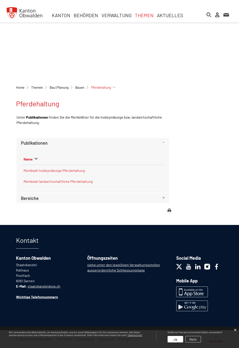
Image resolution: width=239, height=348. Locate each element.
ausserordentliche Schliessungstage (116, 270)
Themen (144, 15)
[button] (37, 87)
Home (20, 87)
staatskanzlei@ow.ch (44, 286)
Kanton (61, 15)
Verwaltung (116, 15)
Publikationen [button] (34, 143)
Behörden (86, 15)
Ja (175, 339)
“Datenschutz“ (134, 335)
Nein (193, 339)
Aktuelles (170, 15)
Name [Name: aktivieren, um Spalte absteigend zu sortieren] (28, 159)
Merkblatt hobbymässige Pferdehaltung (54, 170)
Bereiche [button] (30, 198)
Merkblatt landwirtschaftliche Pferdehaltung (58, 181)
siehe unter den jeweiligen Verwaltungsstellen (123, 265)
